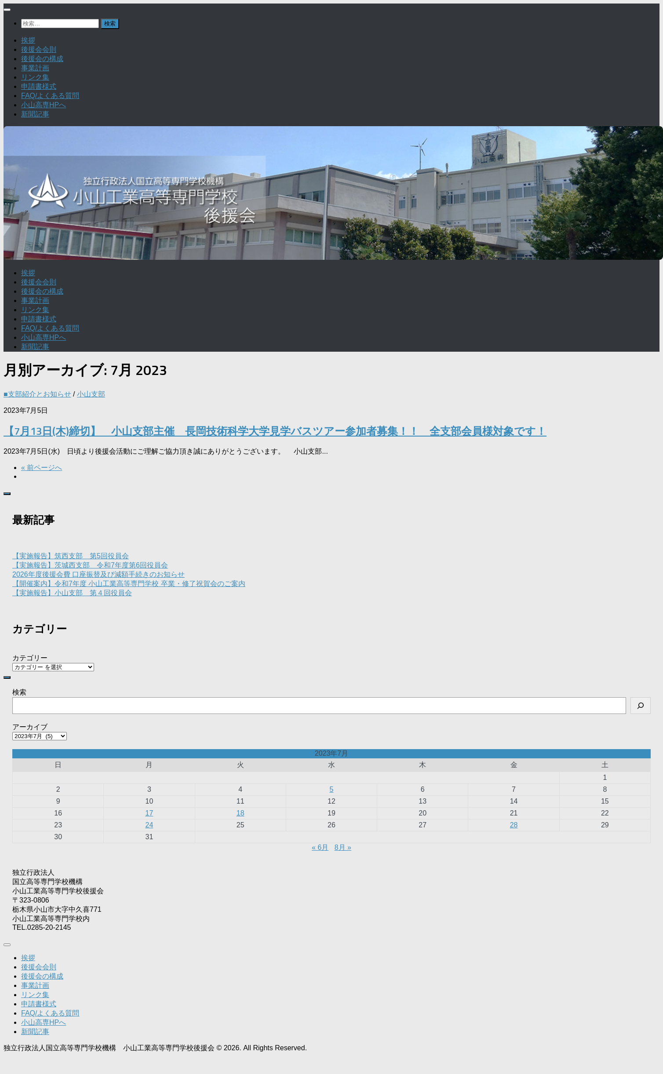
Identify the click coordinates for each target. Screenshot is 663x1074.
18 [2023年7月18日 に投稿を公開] (240, 813)
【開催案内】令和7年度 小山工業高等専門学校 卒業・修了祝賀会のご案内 (128, 583)
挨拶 (28, 40)
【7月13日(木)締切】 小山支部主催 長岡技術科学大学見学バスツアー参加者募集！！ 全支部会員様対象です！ (275, 431)
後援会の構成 (42, 58)
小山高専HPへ (43, 105)
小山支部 (91, 394)
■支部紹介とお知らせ (37, 394)
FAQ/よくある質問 (50, 95)
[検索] (640, 705)
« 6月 (320, 847)
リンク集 (35, 77)
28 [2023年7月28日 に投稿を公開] (514, 825)
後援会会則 (38, 49)
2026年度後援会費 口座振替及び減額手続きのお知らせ (98, 574)
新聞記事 (35, 114)
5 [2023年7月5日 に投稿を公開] (332, 789)
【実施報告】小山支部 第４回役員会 (72, 593)
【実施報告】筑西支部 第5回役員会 (70, 556)
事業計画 (35, 68)
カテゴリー (29, 658)
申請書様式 (38, 86)
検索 (19, 692)
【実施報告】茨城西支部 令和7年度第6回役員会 (90, 565)
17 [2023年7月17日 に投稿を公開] (149, 813)
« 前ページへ (41, 467)
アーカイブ (29, 727)
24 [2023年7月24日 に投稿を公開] (149, 825)
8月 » (343, 847)
